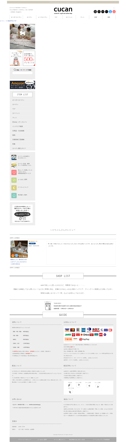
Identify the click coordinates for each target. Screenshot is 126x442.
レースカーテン (42, 17)
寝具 (109, 17)
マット (82, 17)
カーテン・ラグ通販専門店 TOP (8, 21)
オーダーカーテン (16, 17)
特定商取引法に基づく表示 (77, 439)
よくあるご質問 (42, 439)
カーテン (29, 17)
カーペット (69, 17)
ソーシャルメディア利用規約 (101, 439)
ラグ (56, 17)
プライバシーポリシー (24, 439)
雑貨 (95, 17)
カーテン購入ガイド (60, 439)
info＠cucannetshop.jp (34, 404)
